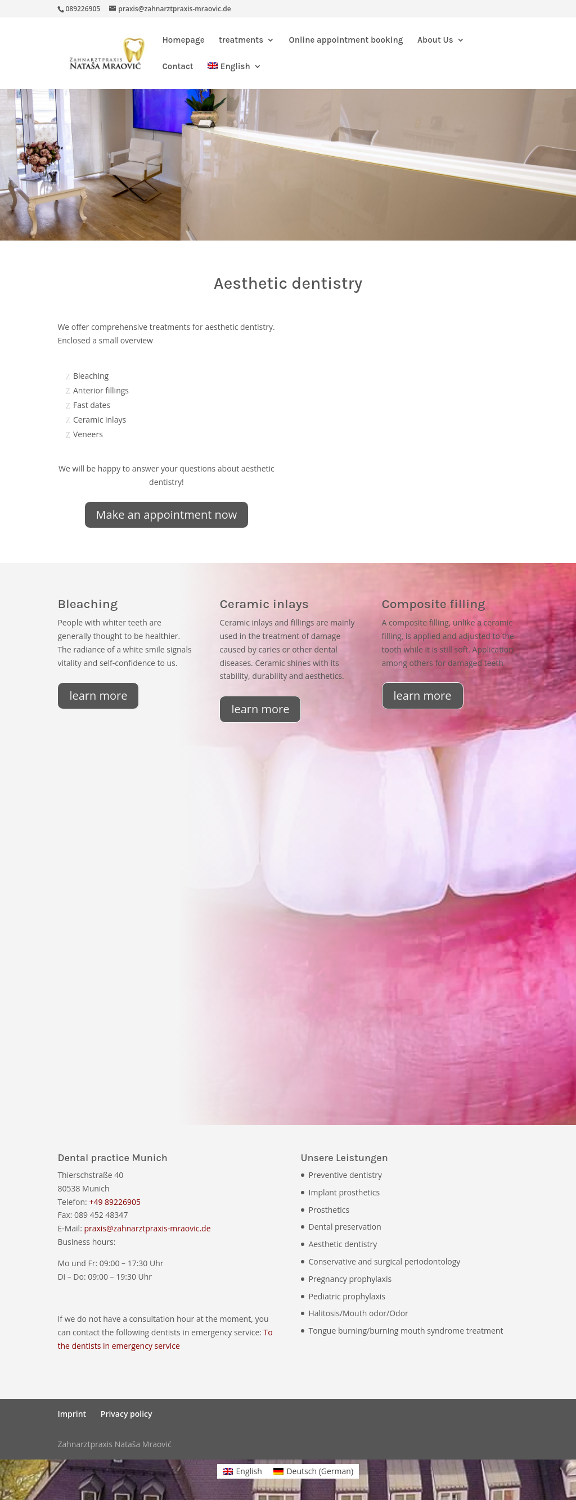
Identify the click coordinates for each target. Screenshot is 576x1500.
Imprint (71, 1413)
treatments (241, 40)
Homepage (183, 40)
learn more (98, 695)
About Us (435, 40)
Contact (177, 66)
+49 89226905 (115, 1202)
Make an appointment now (166, 514)
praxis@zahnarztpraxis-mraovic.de (147, 1228)
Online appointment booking (346, 40)
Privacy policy (126, 1413)
